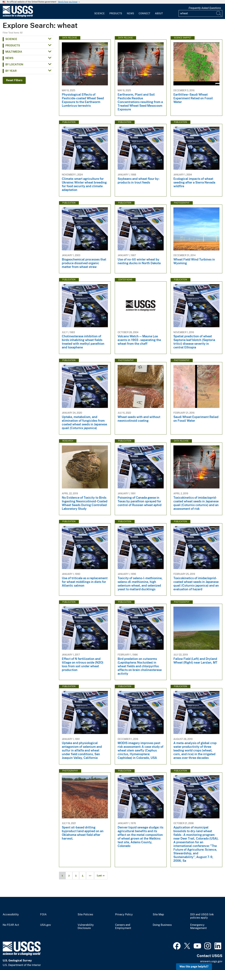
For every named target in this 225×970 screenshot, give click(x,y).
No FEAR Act (11, 924)
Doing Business (162, 924)
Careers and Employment (123, 926)
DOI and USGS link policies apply (202, 916)
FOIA (43, 914)
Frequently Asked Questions (205, 8)
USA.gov (45, 924)
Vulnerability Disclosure (86, 926)
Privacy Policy (124, 914)
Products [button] (12, 45)
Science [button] (11, 39)
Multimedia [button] (13, 51)
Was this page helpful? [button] (194, 966)
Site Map (158, 914)
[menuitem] (99, 11)
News (130, 13)
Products (115, 13)
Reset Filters (14, 80)
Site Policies (85, 914)
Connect (144, 13)
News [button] (9, 58)
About (159, 13)
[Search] (219, 13)
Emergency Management (198, 926)
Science (99, 13)
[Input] (200, 13)
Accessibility (11, 914)
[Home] (18, 16)
